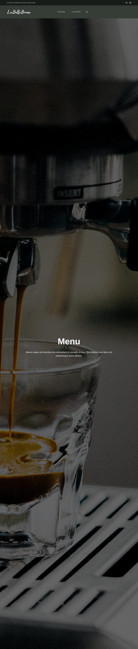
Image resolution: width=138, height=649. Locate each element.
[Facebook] (126, 3)
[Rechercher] (87, 12)
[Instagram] (130, 3)
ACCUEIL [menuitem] (61, 12)
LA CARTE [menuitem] (76, 12)
